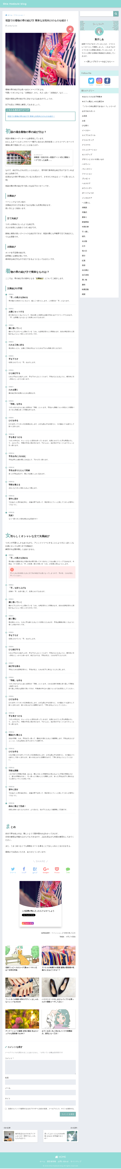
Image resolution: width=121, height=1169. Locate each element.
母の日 (84, 251)
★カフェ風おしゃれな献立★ (93, 101)
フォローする (28, 924)
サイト (7, 1099)
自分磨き (85, 270)
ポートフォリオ (88, 193)
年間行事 (66, 934)
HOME (60, 1157)
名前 (7, 1078)
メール (7, 1089)
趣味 (83, 284)
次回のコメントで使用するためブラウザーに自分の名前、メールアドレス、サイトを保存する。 (41, 1109)
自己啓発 (85, 275)
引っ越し (85, 231)
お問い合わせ (63, 1162)
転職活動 (85, 289)
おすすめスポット (88, 111)
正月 (73, 934)
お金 (83, 121)
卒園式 (84, 212)
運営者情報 (51, 1162)
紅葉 (83, 260)
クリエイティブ (88, 140)
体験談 (84, 207)
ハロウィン (86, 164)
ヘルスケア (86, 183)
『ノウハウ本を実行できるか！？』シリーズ (99, 106)
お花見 (84, 116)
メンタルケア (87, 198)
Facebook (107, 85)
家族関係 (85, 222)
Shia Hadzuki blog (16, 3)
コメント (9, 1059)
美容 (83, 265)
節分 (83, 255)
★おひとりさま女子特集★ (92, 97)
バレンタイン (87, 169)
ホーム (42, 1162)
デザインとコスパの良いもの (93, 159)
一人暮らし (86, 202)
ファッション (56, 934)
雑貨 (83, 294)
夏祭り (84, 217)
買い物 (84, 279)
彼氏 (83, 236)
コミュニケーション (89, 150)
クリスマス (86, 145)
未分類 (84, 241)
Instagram (99, 85)
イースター (86, 130)
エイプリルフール (88, 135)
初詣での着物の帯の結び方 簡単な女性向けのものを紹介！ (31, 116)
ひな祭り (85, 126)
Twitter (91, 85)
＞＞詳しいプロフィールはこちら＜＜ (99, 61)
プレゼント (86, 178)
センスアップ (87, 154)
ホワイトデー (87, 188)
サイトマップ (76, 1162)
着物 (73, 937)
